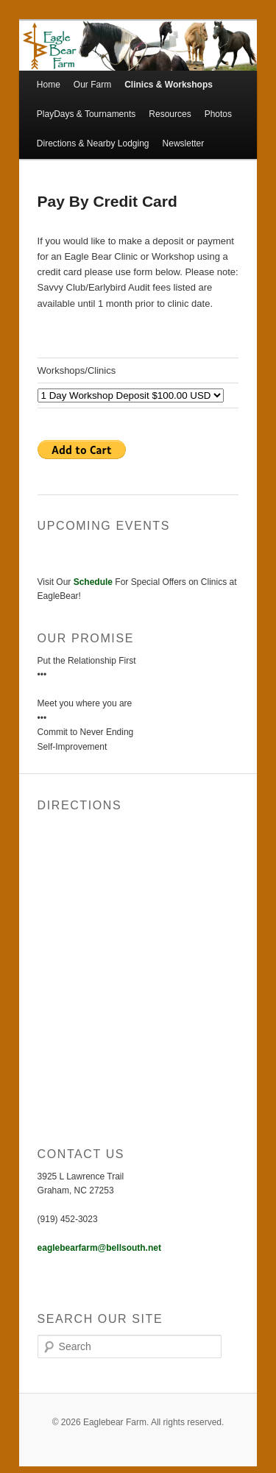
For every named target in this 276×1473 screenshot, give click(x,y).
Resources (170, 114)
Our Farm (92, 84)
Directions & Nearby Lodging (93, 143)
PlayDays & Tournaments (86, 114)
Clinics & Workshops (168, 84)
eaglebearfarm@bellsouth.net (99, 1248)
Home (48, 84)
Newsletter (184, 143)
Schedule (93, 582)
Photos (218, 114)
